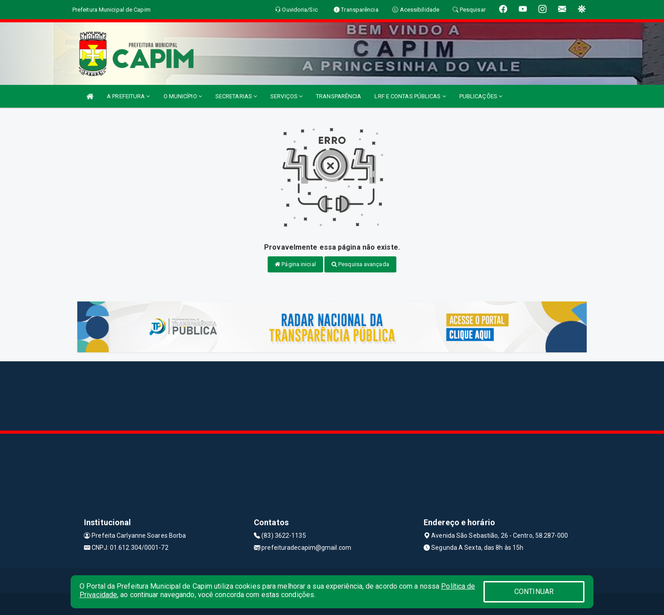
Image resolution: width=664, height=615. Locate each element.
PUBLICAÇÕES (480, 96)
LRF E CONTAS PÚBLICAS (409, 96)
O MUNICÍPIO (183, 96)
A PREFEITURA (128, 96)
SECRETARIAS (236, 96)
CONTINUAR (534, 591)
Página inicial (295, 264)
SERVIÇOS (286, 96)
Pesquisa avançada (360, 264)
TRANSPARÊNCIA (338, 96)
